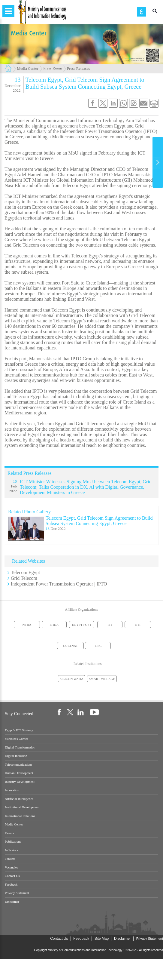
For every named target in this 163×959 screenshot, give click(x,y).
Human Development (19, 773)
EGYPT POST (82, 624)
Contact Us (12, 876)
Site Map (102, 938)
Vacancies (11, 867)
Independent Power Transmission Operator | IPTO (59, 583)
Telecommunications (18, 764)
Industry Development (20, 781)
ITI (110, 624)
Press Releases (78, 68)
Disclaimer (12, 901)
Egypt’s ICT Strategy (19, 730)
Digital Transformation (20, 747)
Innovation (12, 790)
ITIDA (54, 624)
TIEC (97, 645)
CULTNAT (70, 645)
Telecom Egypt (25, 572)
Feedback (11, 884)
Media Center (27, 68)
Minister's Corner (16, 738)
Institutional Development (22, 807)
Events (9, 833)
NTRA (27, 624)
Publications (13, 841)
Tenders (10, 858)
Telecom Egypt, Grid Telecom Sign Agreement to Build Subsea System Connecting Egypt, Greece (99, 520)
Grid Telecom (24, 578)
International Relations (20, 816)
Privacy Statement (17, 893)
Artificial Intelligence (19, 799)
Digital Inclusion (16, 756)
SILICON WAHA (71, 679)
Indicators (11, 850)
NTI (137, 624)
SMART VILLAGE (102, 679)
